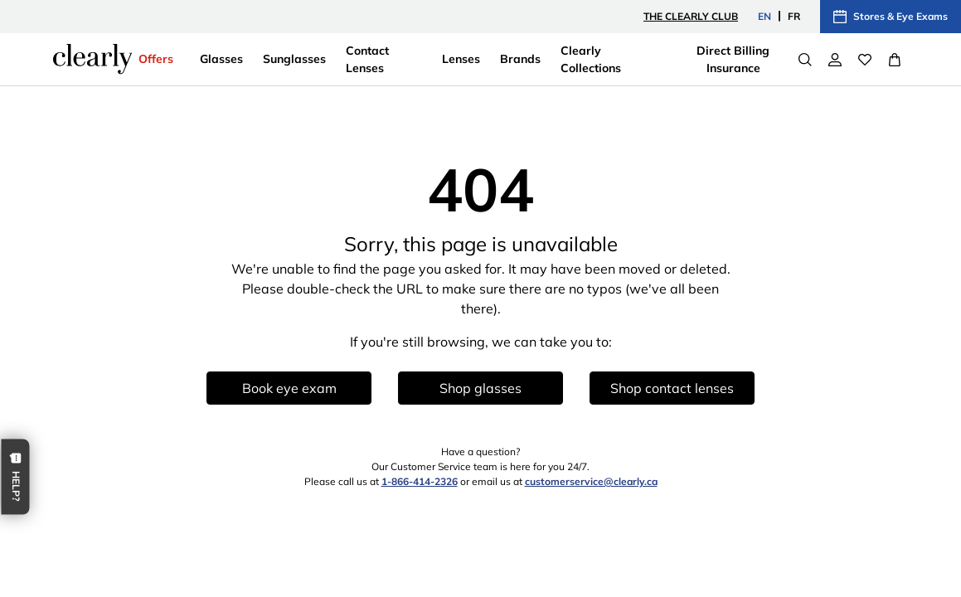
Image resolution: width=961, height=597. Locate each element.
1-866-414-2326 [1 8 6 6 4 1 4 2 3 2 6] (419, 481)
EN (764, 16)
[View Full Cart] (894, 59)
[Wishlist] (865, 59)
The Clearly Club (690, 16)
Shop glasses (480, 388)
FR (794, 16)
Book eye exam (289, 388)
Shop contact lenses (672, 388)
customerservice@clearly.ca (591, 481)
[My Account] (835, 59)
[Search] (805, 59)
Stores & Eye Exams (890, 16)
